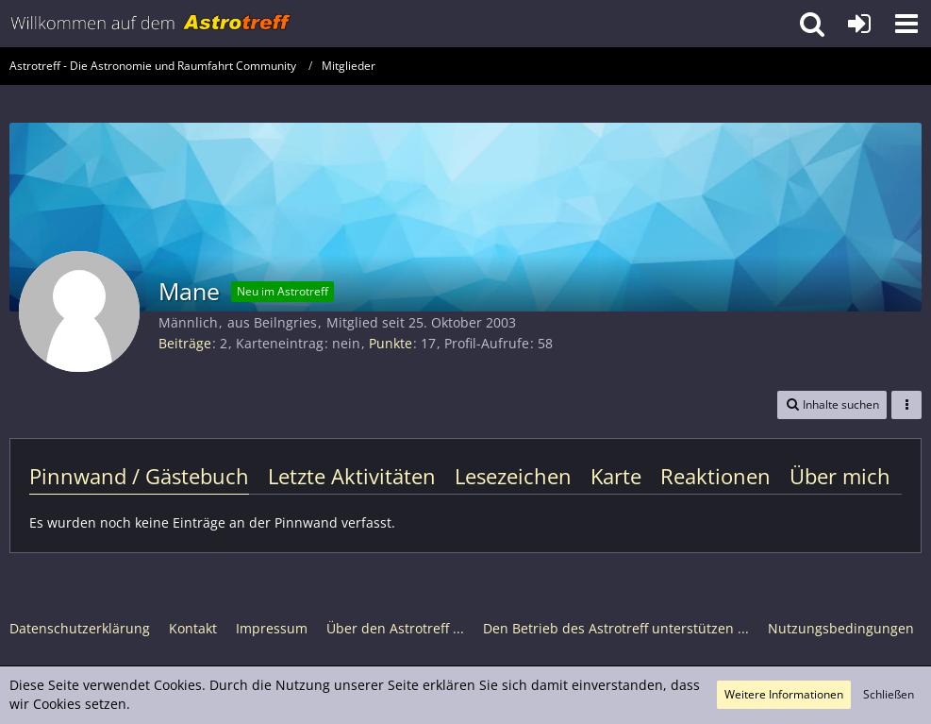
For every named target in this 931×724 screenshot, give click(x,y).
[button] (906, 23)
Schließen (888, 694)
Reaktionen (715, 476)
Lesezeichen (513, 476)
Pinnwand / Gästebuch (139, 476)
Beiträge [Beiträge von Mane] (184, 343)
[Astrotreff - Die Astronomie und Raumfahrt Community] (151, 23)
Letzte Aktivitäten (352, 476)
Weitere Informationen (783, 694)
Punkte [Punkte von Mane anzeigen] (390, 343)
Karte (615, 476)
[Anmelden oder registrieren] (859, 23)
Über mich (840, 476)
